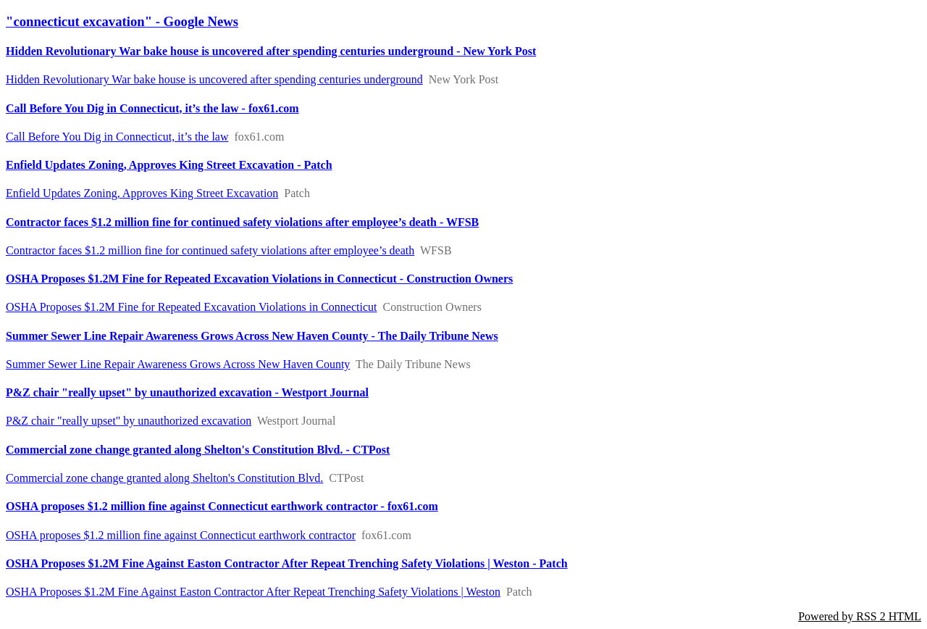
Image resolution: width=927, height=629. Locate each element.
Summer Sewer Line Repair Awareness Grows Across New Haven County (178, 364)
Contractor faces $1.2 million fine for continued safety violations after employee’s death (210, 250)
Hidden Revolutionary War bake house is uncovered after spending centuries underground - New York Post (271, 51)
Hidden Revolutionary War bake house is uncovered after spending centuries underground (214, 79)
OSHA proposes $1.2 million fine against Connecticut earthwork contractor (181, 535)
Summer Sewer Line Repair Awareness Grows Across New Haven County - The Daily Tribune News (252, 336)
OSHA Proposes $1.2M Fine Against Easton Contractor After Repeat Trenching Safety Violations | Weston (253, 592)
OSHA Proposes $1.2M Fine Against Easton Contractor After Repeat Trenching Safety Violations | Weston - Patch (287, 563)
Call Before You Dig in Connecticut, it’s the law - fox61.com (152, 108)
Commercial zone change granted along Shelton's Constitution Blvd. (164, 478)
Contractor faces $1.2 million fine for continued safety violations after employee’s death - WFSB (242, 222)
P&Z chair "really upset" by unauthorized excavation (128, 421)
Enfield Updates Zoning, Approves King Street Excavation (142, 193)
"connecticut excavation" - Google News (122, 21)
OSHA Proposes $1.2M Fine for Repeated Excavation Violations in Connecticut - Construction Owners (259, 278)
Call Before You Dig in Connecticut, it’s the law (117, 136)
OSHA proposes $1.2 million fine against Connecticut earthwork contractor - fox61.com (222, 506)
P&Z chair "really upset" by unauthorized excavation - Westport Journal (187, 392)
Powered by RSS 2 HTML (859, 616)
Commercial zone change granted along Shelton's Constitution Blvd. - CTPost (198, 449)
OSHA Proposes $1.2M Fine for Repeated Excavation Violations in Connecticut (191, 307)
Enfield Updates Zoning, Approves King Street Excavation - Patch (169, 165)
